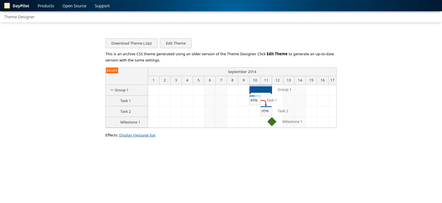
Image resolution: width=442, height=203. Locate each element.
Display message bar (137, 135)
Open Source (75, 5)
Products (46, 5)
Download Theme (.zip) (131, 43)
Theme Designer (19, 16)
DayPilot (16, 5)
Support (102, 5)
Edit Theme (175, 43)
